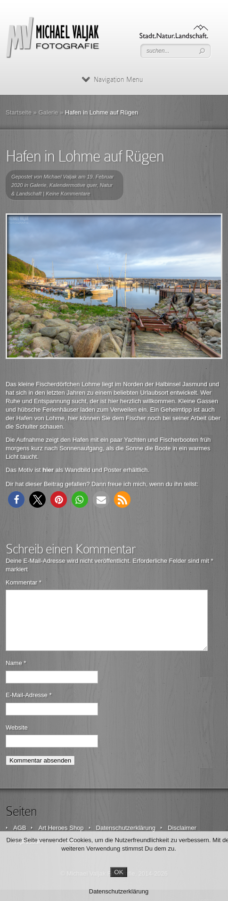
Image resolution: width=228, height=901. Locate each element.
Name (16, 674)
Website (17, 738)
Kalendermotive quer (73, 185)
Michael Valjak (60, 176)
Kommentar (23, 582)
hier (48, 469)
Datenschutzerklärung (118, 891)
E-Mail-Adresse (29, 706)
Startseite (19, 112)
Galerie (48, 112)
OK (118, 872)
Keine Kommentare (68, 193)
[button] (16, 499)
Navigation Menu (112, 79)
